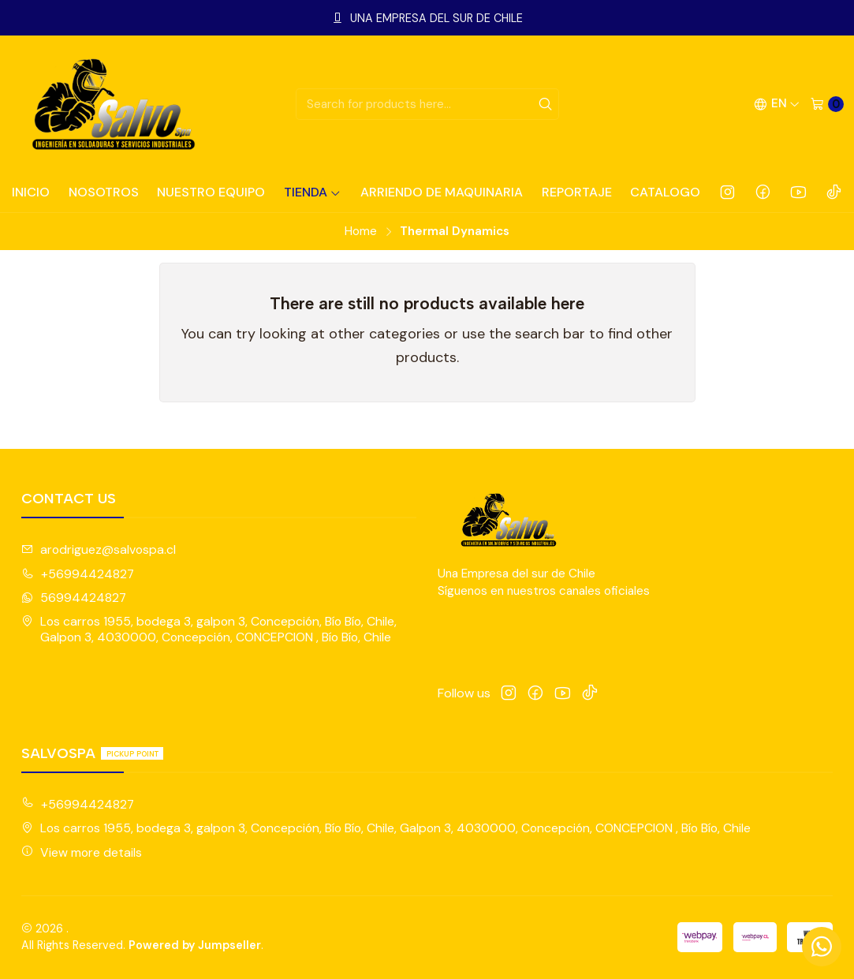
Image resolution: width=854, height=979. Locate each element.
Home (361, 231)
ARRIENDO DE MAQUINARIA (441, 192)
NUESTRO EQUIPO (211, 192)
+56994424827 (77, 574)
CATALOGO (665, 192)
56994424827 (73, 597)
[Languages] (776, 104)
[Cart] (827, 104)
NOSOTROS (104, 192)
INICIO (31, 192)
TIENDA (312, 192)
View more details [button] (81, 852)
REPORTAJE (577, 192)
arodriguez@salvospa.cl (98, 549)
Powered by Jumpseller (195, 945)
